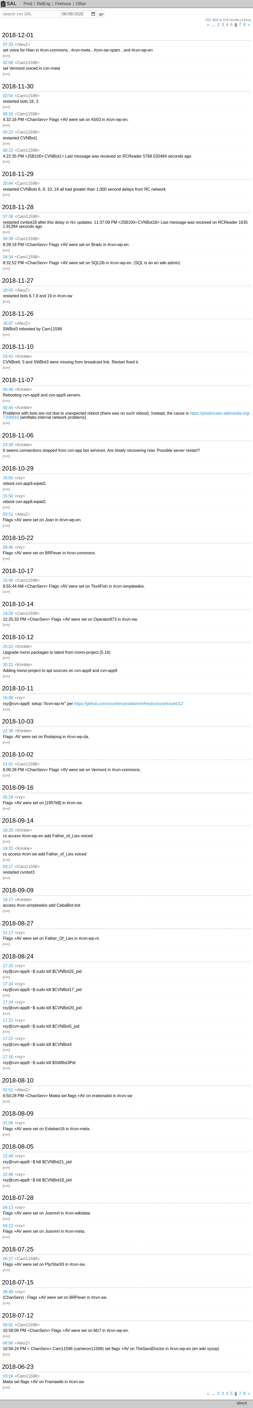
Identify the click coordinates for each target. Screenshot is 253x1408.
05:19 (8, 797)
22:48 (8, 1156)
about (242, 1403)
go (101, 14)
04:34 (8, 257)
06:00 (8, 1343)
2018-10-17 (18, 571)
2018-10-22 (18, 538)
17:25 (8, 966)
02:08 (8, 62)
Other (81, 4)
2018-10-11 (18, 688)
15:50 (8, 478)
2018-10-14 (18, 604)
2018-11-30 (18, 86)
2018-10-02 (18, 754)
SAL (8, 3)
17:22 (8, 1020)
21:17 (8, 933)
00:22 (8, 150)
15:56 (8, 580)
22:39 (8, 731)
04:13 (8, 1207)
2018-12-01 (18, 35)
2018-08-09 (18, 1113)
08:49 (8, 1292)
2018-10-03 (18, 721)
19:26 (8, 613)
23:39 (8, 445)
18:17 (8, 899)
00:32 (8, 114)
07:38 (8, 216)
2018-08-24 (18, 956)
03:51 (8, 514)
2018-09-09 (18, 890)
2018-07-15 (18, 1282)
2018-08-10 (18, 1080)
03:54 (8, 96)
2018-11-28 (18, 207)
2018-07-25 (18, 1249)
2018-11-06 (18, 435)
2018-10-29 (18, 468)
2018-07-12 (18, 1315)
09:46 (8, 547)
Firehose (63, 4)
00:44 (8, 407)
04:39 (8, 239)
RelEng (43, 4)
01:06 (8, 1123)
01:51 (8, 1090)
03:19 (8, 1376)
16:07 (8, 323)
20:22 (8, 646)
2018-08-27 (18, 923)
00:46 (8, 389)
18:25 (8, 830)
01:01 (8, 764)
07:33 (8, 44)
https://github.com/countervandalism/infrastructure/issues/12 (128, 703)
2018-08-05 (18, 1147)
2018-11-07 (18, 380)
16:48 (8, 698)
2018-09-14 (18, 821)
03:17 (8, 866)
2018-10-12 (18, 637)
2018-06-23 (18, 1367)
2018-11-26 (18, 314)
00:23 (8, 132)
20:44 (8, 183)
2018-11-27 (18, 281)
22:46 (8, 1174)
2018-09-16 (18, 787)
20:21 (8, 664)
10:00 (8, 290)
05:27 (8, 1259)
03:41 (8, 356)
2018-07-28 (18, 1198)
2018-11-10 (18, 347)
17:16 (8, 1057)
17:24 (8, 984)
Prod (28, 4)
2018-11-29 (18, 174)
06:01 (8, 1325)
